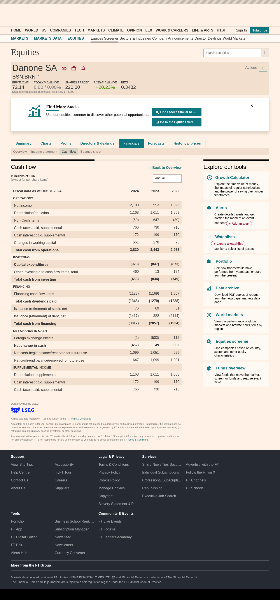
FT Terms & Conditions (78, 418)
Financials (131, 143)
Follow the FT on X (200, 472)
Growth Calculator (232, 177)
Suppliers (62, 488)
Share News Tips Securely (162, 464)
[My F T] (263, 15)
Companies (60, 30)
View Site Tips (22, 464)
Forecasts (156, 143)
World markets (229, 315)
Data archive (227, 288)
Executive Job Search (159, 496)
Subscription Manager (72, 529)
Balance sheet (90, 151)
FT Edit (16, 545)
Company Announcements (172, 38)
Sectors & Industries (135, 38)
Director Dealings (208, 38)
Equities (76, 38)
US (44, 30)
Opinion (134, 30)
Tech (79, 30)
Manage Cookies (111, 488)
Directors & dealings (97, 143)
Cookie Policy (109, 480)
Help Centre (20, 472)
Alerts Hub (19, 553)
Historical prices (187, 143)
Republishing (152, 488)
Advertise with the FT (202, 464)
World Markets (234, 38)
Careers (61, 480)
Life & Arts (202, 30)
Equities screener (232, 341)
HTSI (221, 30)
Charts (46, 143)
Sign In (241, 30)
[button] (13, 15)
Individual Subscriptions (160, 472)
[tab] (23, 143)
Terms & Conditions (113, 464)
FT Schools (195, 488)
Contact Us (19, 480)
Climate (116, 30)
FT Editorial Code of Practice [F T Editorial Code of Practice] (142, 582)
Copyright (105, 496)
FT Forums (107, 529)
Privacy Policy (109, 472)
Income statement (44, 151)
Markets (96, 30)
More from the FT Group (31, 565)
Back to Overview (166, 168)
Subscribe (259, 30)
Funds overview (230, 368)
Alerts (221, 208)
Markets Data (48, 38)
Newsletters (64, 545)
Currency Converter (70, 553)
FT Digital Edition (24, 537)
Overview (20, 151)
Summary (24, 143)
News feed (63, 537)
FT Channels (196, 480)
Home (16, 30)
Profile (66, 143)
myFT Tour (63, 472)
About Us (18, 488)
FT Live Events (110, 521)
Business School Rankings (74, 521)
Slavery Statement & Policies (118, 504)
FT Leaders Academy (115, 537)
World (31, 30)
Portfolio (224, 261)
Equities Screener (104, 38)
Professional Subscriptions (162, 480)
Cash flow (69, 151)
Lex (148, 30)
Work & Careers (172, 30)
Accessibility (64, 464)
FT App (16, 529)
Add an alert (240, 223)
